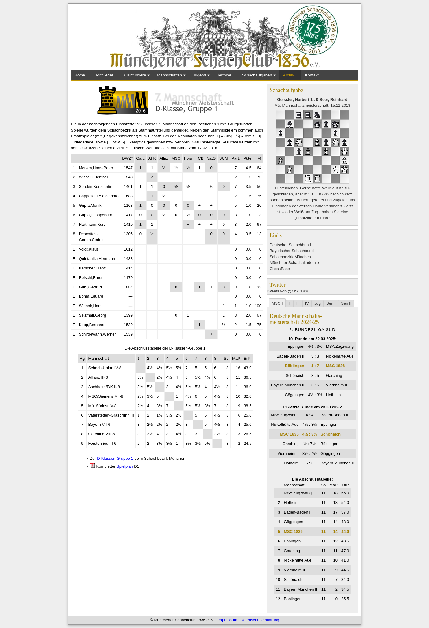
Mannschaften (169, 75)
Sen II (346, 303)
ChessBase (280, 268)
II (290, 303)
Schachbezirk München (290, 257)
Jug (317, 303)
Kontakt (312, 75)
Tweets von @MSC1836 (288, 291)
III (298, 303)
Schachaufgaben (257, 75)
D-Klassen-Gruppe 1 (115, 458)
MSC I (277, 303)
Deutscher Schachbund (290, 245)
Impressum (227, 620)
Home (80, 75)
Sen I (330, 303)
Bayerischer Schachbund (292, 250)
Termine (224, 75)
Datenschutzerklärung (259, 620)
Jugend (199, 75)
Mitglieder (104, 75)
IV (307, 303)
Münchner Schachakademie (294, 262)
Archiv (288, 75)
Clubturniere (135, 75)
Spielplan (124, 466)
